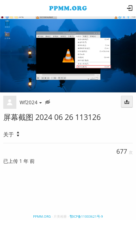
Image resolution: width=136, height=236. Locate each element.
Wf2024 (31, 102)
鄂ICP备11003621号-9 (86, 216)
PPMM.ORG (42, 216)
